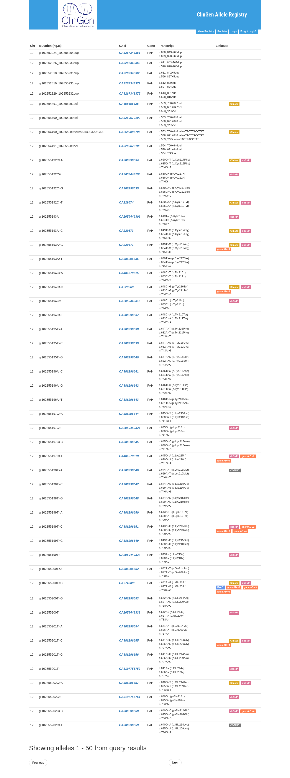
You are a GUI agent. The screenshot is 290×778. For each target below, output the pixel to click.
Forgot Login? (248, 31)
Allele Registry (205, 31)
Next (175, 762)
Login (234, 31)
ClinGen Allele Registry (222, 14)
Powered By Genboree (240, 776)
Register (222, 31)
